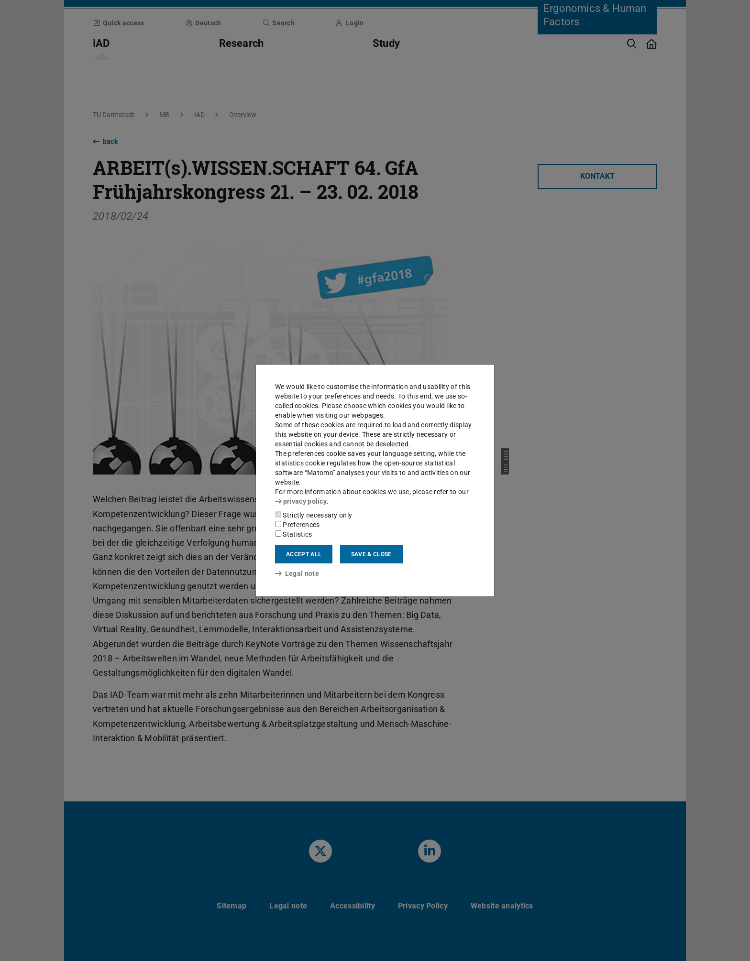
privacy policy (301, 501)
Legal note (297, 573)
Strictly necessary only (313, 515)
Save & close (371, 554)
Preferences (297, 525)
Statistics (293, 534)
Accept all (303, 554)
